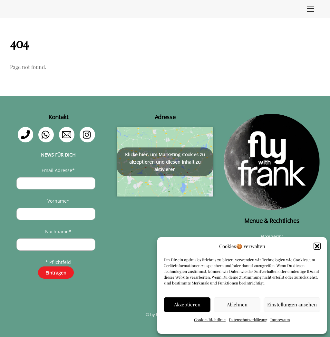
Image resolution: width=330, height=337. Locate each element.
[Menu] (310, 8)
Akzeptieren (187, 304)
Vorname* (58, 201)
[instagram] (88, 134)
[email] (68, 134)
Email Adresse (58, 170)
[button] (317, 246)
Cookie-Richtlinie (210, 319)
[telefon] (26, 134)
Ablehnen (237, 304)
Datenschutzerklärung (248, 319)
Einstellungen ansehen (292, 304)
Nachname (58, 231)
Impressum (280, 319)
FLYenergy (272, 236)
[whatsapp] (47, 134)
